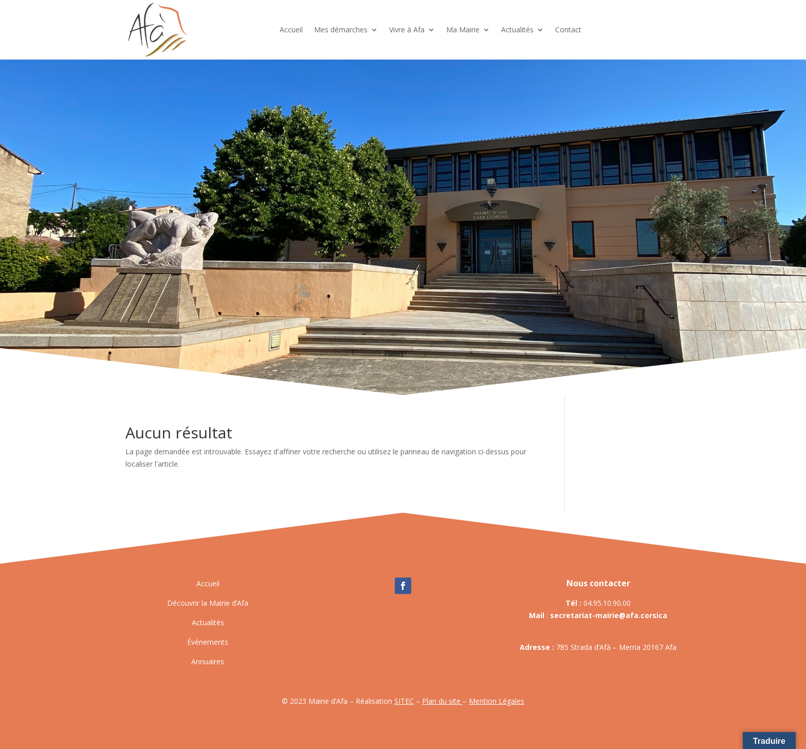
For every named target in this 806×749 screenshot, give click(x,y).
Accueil (291, 29)
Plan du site (442, 701)
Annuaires (207, 661)
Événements (207, 642)
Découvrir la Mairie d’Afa (207, 603)
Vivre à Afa (407, 29)
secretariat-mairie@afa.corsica (608, 615)
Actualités (517, 29)
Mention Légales (496, 701)
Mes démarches (341, 29)
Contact (568, 29)
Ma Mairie (463, 29)
